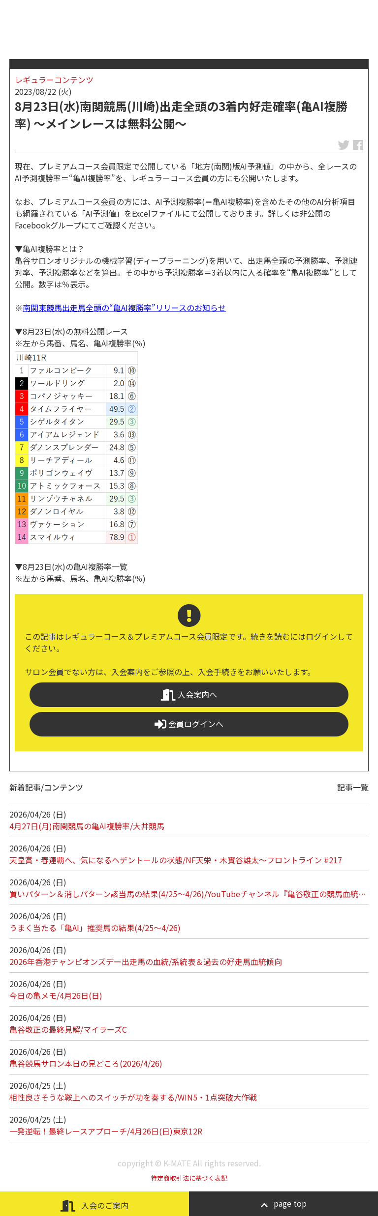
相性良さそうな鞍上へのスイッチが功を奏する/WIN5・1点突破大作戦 (133, 1097)
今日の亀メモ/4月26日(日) (55, 995)
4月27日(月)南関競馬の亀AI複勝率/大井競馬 (86, 826)
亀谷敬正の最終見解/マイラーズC (68, 1029)
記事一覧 (353, 787)
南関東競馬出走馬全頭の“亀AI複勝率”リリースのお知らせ (124, 307)
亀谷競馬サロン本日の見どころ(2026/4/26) (85, 1063)
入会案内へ (189, 694)
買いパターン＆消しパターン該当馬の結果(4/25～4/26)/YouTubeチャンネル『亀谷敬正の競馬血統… (187, 894)
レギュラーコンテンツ (54, 79)
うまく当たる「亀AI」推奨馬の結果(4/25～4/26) (95, 927)
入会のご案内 (94, 1205)
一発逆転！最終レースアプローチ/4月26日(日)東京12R (105, 1131)
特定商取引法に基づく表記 (189, 1178)
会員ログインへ (189, 724)
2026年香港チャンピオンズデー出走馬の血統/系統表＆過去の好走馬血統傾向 (145, 961)
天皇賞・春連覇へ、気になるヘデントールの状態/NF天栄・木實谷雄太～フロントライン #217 (175, 860)
